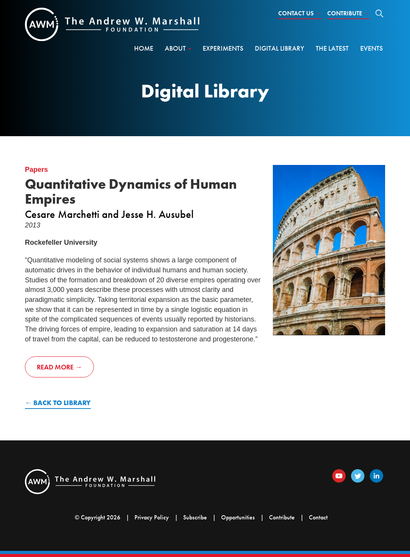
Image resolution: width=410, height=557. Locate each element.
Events (371, 48)
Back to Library (62, 402)
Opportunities (238, 517)
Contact (318, 517)
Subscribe (195, 517)
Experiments (223, 48)
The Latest (332, 48)
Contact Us (299, 13)
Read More (55, 367)
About (178, 48)
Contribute (348, 13)
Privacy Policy (151, 517)
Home (143, 48)
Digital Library (279, 48)
